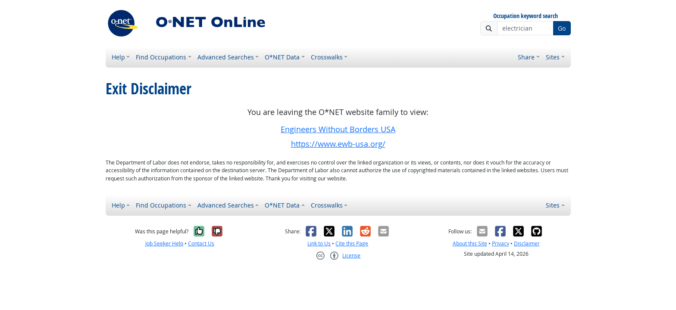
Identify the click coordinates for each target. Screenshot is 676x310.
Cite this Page (351, 243)
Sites (553, 57)
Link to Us (319, 243)
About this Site (470, 243)
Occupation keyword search (525, 16)
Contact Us (201, 243)
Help (118, 57)
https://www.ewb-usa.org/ (338, 144)
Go (562, 28)
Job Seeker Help (164, 243)
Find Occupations (161, 57)
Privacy (500, 243)
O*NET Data (282, 57)
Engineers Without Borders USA (338, 129)
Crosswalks (327, 57)
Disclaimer (527, 243)
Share (526, 57)
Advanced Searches (225, 57)
